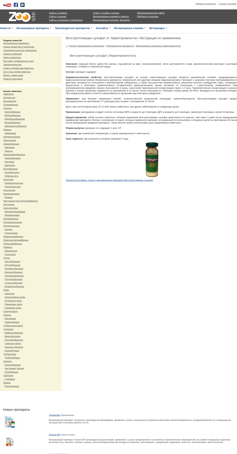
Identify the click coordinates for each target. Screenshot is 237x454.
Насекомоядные (11, 194)
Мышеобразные (12, 122)
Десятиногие (9, 140)
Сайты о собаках (58, 13)
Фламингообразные (14, 286)
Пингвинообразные (14, 276)
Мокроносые (11, 251)
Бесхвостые (9, 97)
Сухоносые (10, 254)
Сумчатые (8, 329)
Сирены (7, 315)
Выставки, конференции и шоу (18, 61)
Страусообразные (13, 283)
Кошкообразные (13, 365)
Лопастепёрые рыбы (15, 297)
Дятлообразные (12, 265)
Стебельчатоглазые (13, 325)
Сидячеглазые (10, 311)
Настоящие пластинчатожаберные (20, 201)
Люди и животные (12, 57)
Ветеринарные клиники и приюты (111, 16)
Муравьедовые (12, 215)
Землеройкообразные (14, 154)
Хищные (7, 361)
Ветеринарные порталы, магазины (111, 20)
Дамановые (10, 133)
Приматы (7, 247)
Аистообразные (12, 261)
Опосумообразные (14, 340)
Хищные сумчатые (14, 347)
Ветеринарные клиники (128, 28)
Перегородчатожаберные (16, 240)
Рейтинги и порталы (148, 16)
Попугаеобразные (13, 279)
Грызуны (7, 108)
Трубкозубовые (12, 358)
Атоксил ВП (54, 435)
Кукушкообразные (13, 272)
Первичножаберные (13, 236)
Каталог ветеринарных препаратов (86, 46)
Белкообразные (12, 112)
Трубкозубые (9, 354)
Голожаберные (10, 105)
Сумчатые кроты (13, 343)
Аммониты (8, 94)
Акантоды (9, 293)
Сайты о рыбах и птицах (106, 13)
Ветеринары (157, 28)
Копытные (8, 179)
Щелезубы (10, 165)
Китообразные (10, 169)
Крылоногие (9, 190)
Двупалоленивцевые (15, 211)
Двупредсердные (11, 137)
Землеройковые (13, 158)
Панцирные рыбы (13, 304)
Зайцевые (10, 147)
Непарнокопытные (14, 183)
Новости (5, 28)
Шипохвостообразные (15, 126)
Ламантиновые (12, 322)
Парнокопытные (13, 186)
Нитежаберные (10, 219)
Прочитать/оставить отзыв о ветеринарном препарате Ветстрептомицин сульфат (109, 180)
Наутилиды (9, 204)
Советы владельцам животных (18, 68)
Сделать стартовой (227, 4)
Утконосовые (11, 233)
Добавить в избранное (206, 4)
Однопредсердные (12, 222)
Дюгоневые (10, 318)
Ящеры (7, 382)
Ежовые (8, 197)
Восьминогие (9, 101)
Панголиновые (12, 386)
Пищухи (8, 151)
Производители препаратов (72, 28)
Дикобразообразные (15, 119)
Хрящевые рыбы (13, 308)
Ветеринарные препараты (33, 28)
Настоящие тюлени (14, 368)
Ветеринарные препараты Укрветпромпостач (158, 46)
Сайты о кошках (57, 16)
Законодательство (12, 64)
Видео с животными (13, 75)
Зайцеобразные (11, 144)
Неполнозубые (10, 208)
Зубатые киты (11, 176)
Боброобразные (12, 115)
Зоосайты (102, 28)
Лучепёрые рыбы (13, 301)
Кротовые (9, 162)
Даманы (7, 129)
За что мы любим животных (17, 72)
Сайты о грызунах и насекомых (66, 20)
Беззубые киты (12, 172)
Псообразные (11, 372)
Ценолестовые (12, 350)
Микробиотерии (12, 336)
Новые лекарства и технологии (18, 47)
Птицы (6, 258)
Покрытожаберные (12, 244)
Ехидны (8, 229)
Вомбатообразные (14, 333)
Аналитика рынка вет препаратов (20, 50)
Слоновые (10, 379)
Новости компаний (12, 54)
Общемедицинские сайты (151, 13)
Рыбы (6, 290)
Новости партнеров (13, 79)
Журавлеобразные (14, 268)
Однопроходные (11, 226)
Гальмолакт (54, 415)
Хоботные (8, 375)
